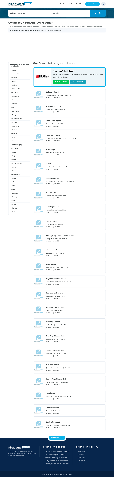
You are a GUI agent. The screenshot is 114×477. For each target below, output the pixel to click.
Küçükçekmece (16, 163)
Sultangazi (15, 197)
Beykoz (14, 107)
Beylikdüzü (15, 111)
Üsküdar (14, 208)
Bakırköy (14, 92)
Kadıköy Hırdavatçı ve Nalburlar (55, 457)
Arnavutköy (15, 74)
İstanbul (56, 77)
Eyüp (13, 137)
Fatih (13, 141)
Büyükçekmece (16, 119)
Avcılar (14, 81)
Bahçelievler (15, 89)
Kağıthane (15, 156)
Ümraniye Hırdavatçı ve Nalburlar (55, 463)
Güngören (14, 148)
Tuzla (13, 201)
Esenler (14, 130)
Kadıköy (14, 152)
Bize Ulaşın (79, 4)
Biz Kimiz (71, 4)
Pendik (13, 171)
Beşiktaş (14, 104)
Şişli (13, 189)
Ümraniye (14, 204)
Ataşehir (14, 78)
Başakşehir (15, 96)
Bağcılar (14, 85)
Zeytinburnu (15, 212)
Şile (12, 182)
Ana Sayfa (63, 4)
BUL (97, 13)
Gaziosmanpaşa (17, 145)
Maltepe (14, 167)
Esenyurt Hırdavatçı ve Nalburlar (55, 460)
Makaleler (80, 460)
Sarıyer (14, 178)
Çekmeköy (15, 126)
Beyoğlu (14, 115)
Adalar (13, 70)
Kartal (13, 160)
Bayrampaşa (15, 100)
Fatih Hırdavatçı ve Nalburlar (54, 453)
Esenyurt (14, 133)
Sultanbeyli (15, 193)
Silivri (13, 186)
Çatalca (14, 122)
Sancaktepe (15, 175)
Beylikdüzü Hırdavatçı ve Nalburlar (56, 450)
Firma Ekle (92, 4)
